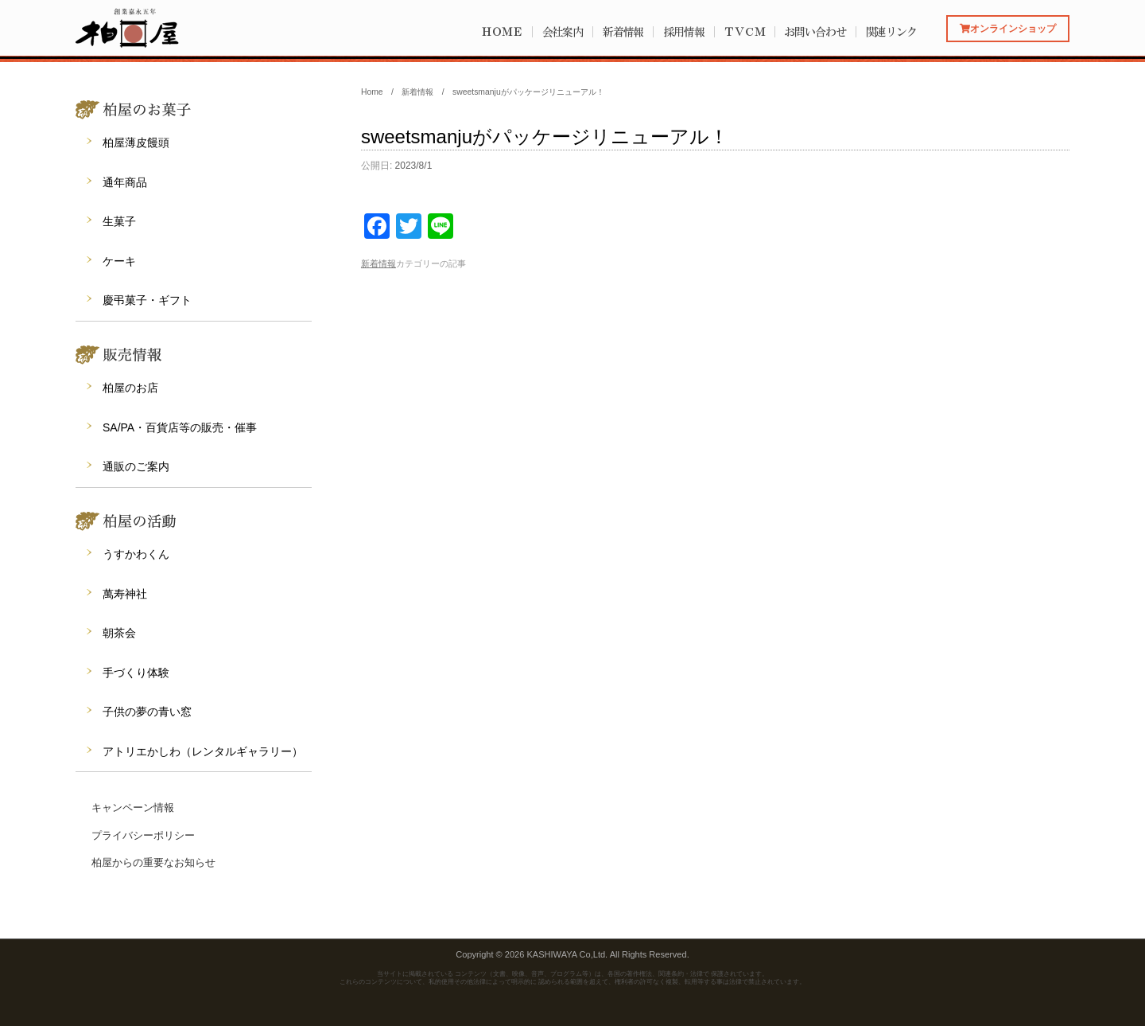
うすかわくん (136, 554)
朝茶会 (119, 632)
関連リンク (892, 31)
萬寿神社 (125, 593)
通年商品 (125, 182)
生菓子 (119, 221)
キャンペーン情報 (132, 807)
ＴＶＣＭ (744, 31)
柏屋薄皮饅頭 (136, 142)
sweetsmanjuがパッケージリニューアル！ (544, 136)
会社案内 (563, 31)
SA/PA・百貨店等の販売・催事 (180, 427)
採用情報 (683, 31)
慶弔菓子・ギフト (147, 300)
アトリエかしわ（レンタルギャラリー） (203, 751)
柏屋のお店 (130, 387)
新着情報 (623, 31)
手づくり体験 (136, 672)
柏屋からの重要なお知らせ (153, 862)
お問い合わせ (814, 31)
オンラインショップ (1008, 28)
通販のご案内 (136, 466)
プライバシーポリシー (143, 835)
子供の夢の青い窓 (147, 711)
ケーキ (119, 261)
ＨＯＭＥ (501, 31)
